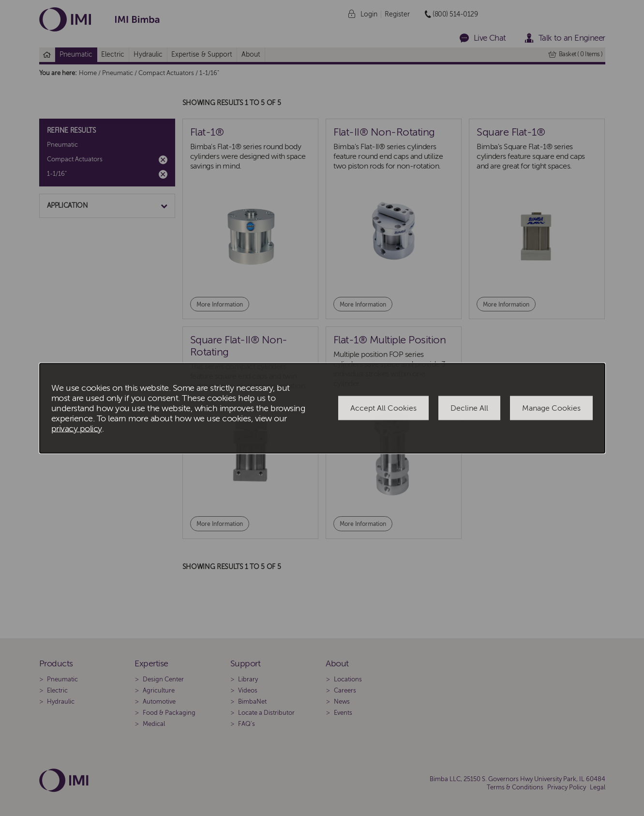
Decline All (469, 408)
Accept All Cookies (383, 408)
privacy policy (76, 428)
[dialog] (322, 408)
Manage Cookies (551, 408)
